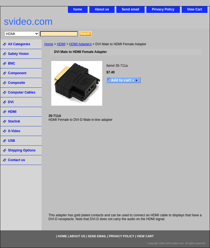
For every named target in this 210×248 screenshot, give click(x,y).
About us (102, 9)
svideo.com (28, 21)
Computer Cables (21, 92)
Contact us (16, 160)
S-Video (14, 131)
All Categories (19, 44)
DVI (11, 102)
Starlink (14, 121)
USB (11, 141)
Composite (16, 83)
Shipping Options (22, 150)
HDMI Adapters (80, 44)
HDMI (61, 44)
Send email (130, 9)
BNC (11, 63)
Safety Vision (18, 54)
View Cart (194, 9)
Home (48, 44)
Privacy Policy (163, 9)
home (77, 9)
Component (17, 73)
